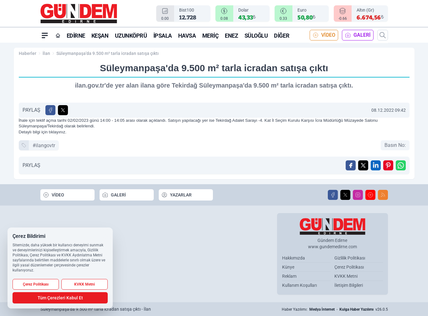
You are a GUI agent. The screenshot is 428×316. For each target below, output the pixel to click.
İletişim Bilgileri (348, 285)
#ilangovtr (44, 145)
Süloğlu (256, 35)
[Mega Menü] (44, 35)
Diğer (281, 35)
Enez (231, 35)
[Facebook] (333, 195)
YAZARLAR (176, 195)
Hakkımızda (293, 257)
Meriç (210, 35)
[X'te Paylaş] (63, 110)
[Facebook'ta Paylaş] (50, 110)
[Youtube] (370, 195)
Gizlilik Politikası (349, 257)
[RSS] (383, 195)
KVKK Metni (346, 276)
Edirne (76, 35)
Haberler (27, 53)
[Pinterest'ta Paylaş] (388, 165)
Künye (288, 267)
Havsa (187, 35)
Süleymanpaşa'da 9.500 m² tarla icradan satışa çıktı (107, 53)
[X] (345, 195)
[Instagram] (358, 195)
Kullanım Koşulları (299, 285)
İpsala (162, 35)
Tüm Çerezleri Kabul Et (60, 297)
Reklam (289, 276)
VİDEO (323, 35)
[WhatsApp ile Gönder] (401, 165)
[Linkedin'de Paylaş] (376, 165)
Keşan (100, 35)
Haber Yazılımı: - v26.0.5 (335, 309)
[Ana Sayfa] (57, 35)
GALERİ (358, 35)
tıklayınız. (57, 132)
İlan (46, 53)
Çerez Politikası (349, 267)
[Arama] (382, 35)
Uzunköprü (131, 35)
